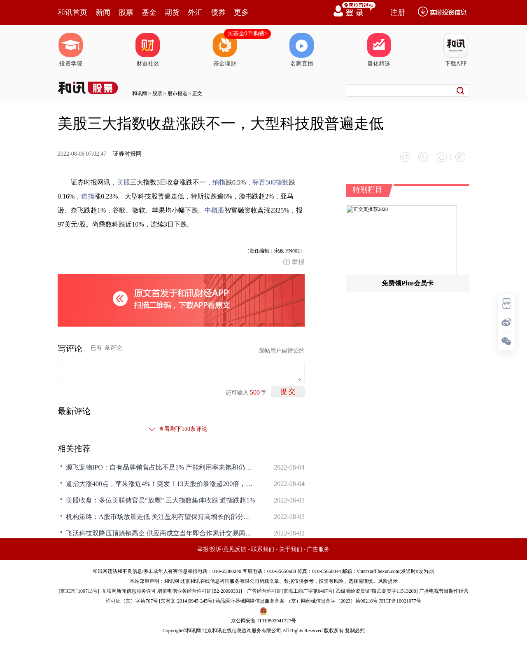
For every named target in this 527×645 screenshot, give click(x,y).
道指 (87, 195)
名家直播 (301, 50)
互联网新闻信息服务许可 (129, 591)
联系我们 (262, 549)
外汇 (195, 12)
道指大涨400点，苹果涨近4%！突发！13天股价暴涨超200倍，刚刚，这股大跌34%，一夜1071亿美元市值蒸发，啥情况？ (160, 483)
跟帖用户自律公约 (282, 350)
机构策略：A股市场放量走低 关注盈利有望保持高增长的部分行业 (160, 516)
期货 (172, 12)
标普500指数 (270, 181)
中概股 (214, 209)
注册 (397, 12)
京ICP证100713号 (79, 591)
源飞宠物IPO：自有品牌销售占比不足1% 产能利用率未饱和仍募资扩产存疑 (160, 466)
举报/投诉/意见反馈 (222, 549)
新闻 (103, 12)
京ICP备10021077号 (400, 600)
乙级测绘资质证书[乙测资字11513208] (377, 591)
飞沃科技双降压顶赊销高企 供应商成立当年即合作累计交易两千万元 (160, 532)
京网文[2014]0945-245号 (186, 600)
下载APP (455, 50)
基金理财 (224, 50)
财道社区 (147, 50)
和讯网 (139, 93)
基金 (149, 12)
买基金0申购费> (247, 33)
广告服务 (318, 549)
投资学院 (70, 50)
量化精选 (378, 50)
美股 (123, 181)
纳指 (219, 181)
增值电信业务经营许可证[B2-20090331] (199, 591)
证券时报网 (127, 154)
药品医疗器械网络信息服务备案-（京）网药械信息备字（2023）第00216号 (296, 600)
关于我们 (290, 549)
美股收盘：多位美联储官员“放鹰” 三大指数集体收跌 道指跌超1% (160, 499)
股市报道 (177, 93)
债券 (218, 12)
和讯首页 (72, 12)
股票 (126, 12)
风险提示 (388, 581)
